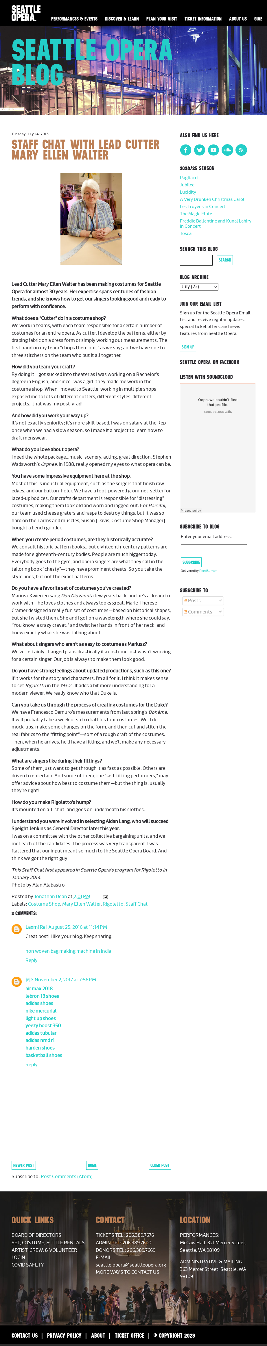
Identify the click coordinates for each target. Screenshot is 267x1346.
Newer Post (23, 1165)
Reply (31, 960)
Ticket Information (203, 19)
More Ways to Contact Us (127, 1272)
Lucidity (188, 192)
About (98, 1335)
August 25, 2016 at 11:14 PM (77, 927)
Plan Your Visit (161, 19)
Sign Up (188, 347)
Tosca (185, 234)
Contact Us (25, 1335)
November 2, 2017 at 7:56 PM (65, 980)
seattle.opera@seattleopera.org (131, 1265)
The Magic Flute (196, 214)
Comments (198, 612)
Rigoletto (113, 904)
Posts (192, 601)
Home (92, 1165)
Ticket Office (129, 1335)
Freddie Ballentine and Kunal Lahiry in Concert (215, 223)
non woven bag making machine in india (68, 951)
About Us (238, 19)
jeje (29, 980)
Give (258, 19)
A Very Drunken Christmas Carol (212, 199)
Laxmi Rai (36, 927)
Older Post (160, 1165)
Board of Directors (36, 1235)
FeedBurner (208, 571)
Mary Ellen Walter (81, 904)
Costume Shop (44, 904)
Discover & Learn (122, 19)
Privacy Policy (64, 1335)
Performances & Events (74, 19)
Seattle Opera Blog (93, 62)
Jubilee (187, 185)
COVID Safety (28, 1265)
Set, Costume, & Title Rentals (48, 1243)
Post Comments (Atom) (67, 1176)
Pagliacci (189, 178)
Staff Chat (137, 904)
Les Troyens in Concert (202, 207)
